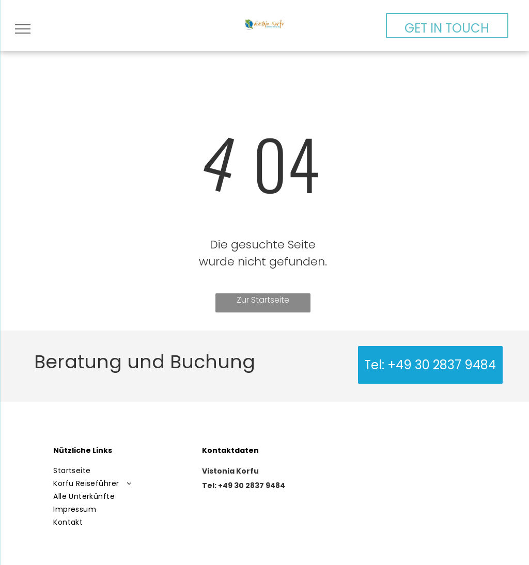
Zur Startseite (263, 300)
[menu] (22, 28)
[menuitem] (121, 470)
